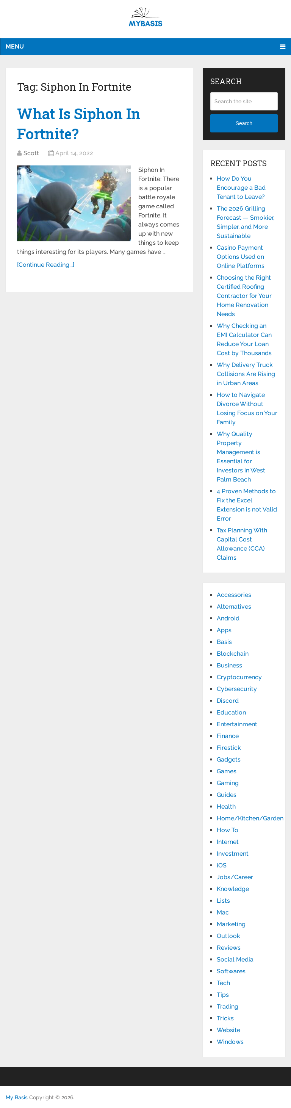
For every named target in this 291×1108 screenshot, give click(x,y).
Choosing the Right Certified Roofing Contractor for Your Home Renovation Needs (244, 296)
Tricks (225, 1018)
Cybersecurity (237, 688)
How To (227, 830)
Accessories (234, 594)
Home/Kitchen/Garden (250, 818)
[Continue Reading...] (45, 264)
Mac (223, 912)
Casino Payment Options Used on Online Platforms (240, 256)
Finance (228, 736)
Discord (228, 700)
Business (229, 665)
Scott (31, 153)
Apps (224, 630)
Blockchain (233, 653)
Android (228, 618)
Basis (224, 641)
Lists (223, 900)
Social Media (235, 959)
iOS (222, 865)
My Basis (17, 1097)
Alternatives (234, 606)
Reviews (229, 947)
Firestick (229, 747)
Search (244, 123)
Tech (223, 983)
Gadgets (229, 759)
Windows (230, 1041)
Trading (227, 1006)
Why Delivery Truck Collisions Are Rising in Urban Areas (246, 374)
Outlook (228, 936)
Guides (226, 794)
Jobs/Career (235, 877)
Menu (15, 46)
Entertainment (237, 724)
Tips (223, 994)
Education (231, 712)
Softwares (231, 971)
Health (226, 806)
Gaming (228, 783)
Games (226, 771)
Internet (228, 841)
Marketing (231, 924)
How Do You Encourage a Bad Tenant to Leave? (241, 187)
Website (228, 1030)
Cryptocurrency (239, 677)
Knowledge (233, 888)
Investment (233, 853)
